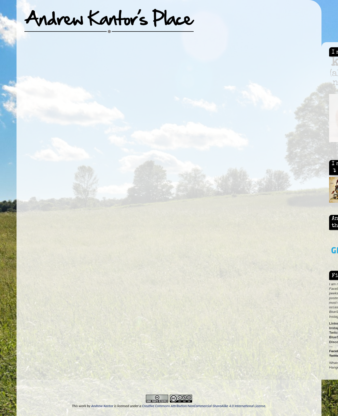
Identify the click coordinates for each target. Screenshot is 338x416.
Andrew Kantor (102, 406)
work (82, 406)
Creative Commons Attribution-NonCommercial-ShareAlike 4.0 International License (203, 406)
